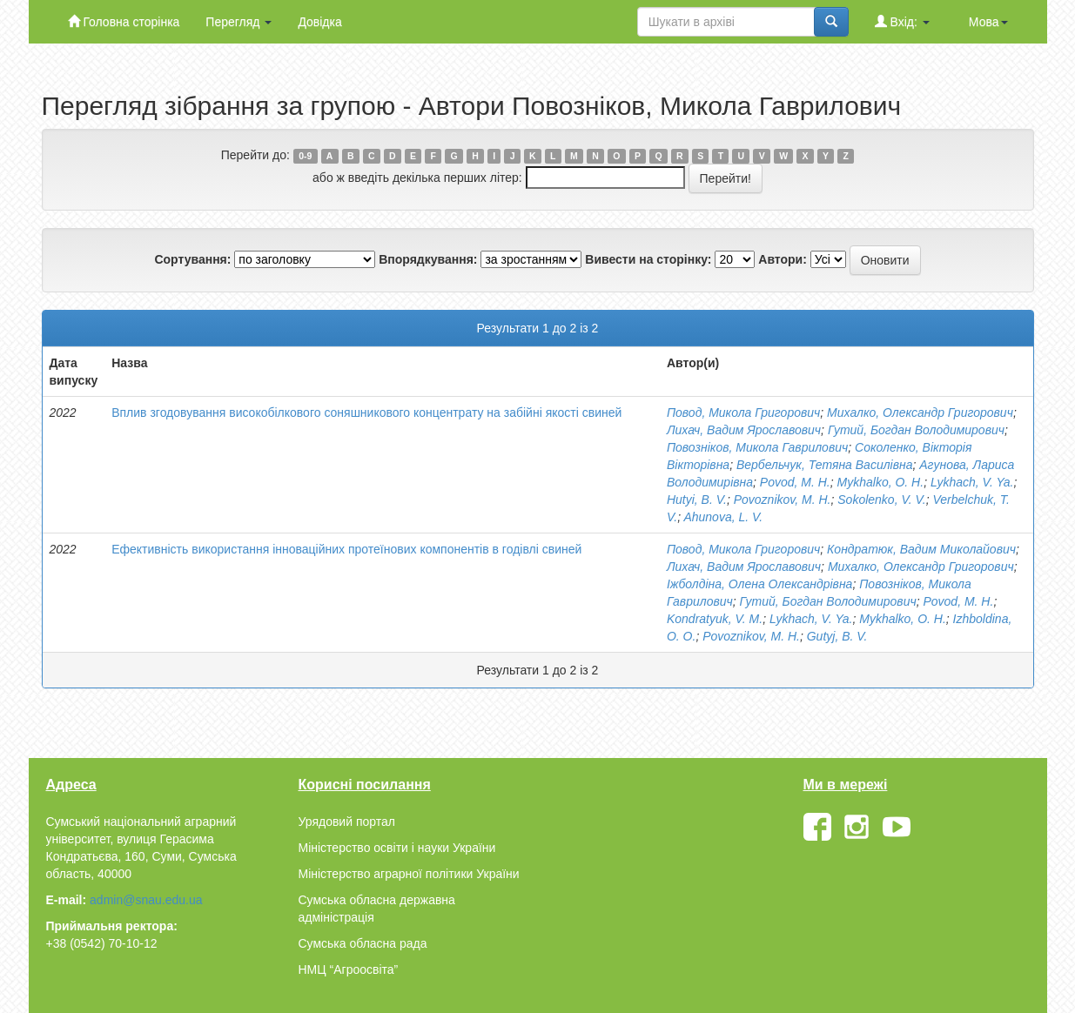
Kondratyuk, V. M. (715, 619)
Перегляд (238, 22)
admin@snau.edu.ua (146, 900)
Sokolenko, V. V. (881, 499)
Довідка (319, 22)
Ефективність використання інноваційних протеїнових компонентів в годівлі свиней (346, 549)
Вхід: (902, 21)
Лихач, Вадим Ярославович (744, 430)
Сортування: (192, 259)
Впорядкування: (428, 259)
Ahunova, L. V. (723, 517)
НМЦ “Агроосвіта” (349, 969)
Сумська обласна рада (363, 943)
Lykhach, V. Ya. (972, 482)
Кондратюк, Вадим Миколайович (921, 549)
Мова (988, 22)
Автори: (782, 259)
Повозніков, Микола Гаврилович (757, 447)
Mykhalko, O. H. (880, 482)
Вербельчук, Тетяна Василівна (824, 465)
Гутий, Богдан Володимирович (916, 430)
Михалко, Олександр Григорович (920, 412)
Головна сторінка (124, 21)
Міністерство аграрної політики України (409, 874)
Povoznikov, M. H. (782, 499)
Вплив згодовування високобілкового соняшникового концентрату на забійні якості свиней (366, 412)
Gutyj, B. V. (837, 636)
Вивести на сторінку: (648, 259)
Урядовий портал (347, 822)
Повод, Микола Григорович (743, 412)
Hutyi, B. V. (697, 499)
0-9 (305, 156)
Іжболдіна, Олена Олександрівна (759, 584)
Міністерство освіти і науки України (397, 848)
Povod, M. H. (795, 482)
